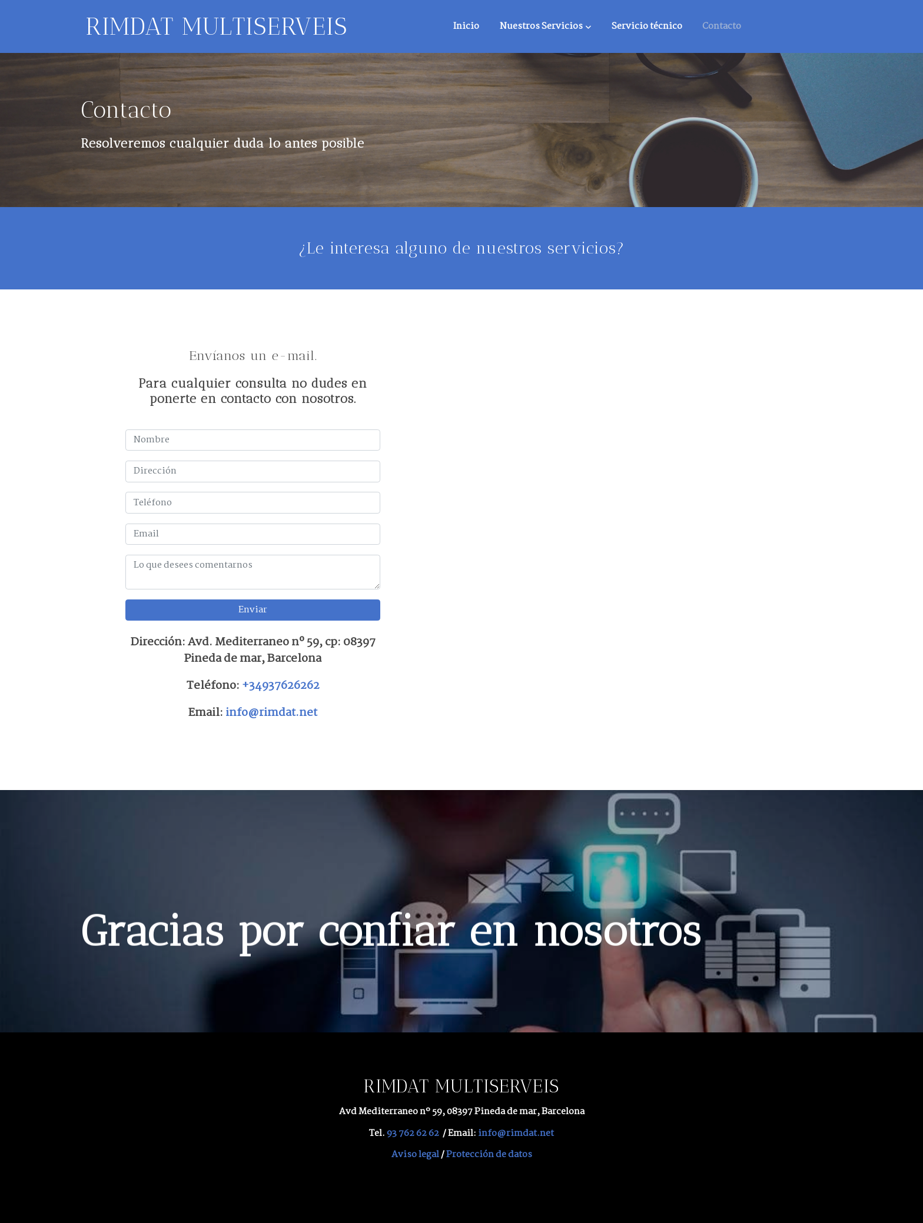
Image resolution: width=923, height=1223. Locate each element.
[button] (545, 26)
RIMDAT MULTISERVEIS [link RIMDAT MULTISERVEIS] (216, 26)
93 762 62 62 (413, 1133)
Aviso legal (415, 1154)
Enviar (252, 609)
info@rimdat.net (271, 713)
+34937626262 (281, 686)
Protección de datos (489, 1154)
